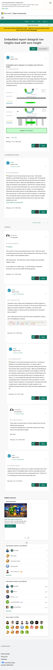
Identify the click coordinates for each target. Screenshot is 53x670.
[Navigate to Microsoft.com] (6, 13)
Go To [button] (44, 21)
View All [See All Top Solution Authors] (9, 575)
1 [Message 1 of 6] (11, 141)
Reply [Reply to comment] (43, 212)
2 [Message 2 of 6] (11, 274)
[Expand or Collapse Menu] (2, 17)
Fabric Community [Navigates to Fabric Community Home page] (19, 13)
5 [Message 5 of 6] (11, 208)
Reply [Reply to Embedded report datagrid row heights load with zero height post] (43, 145)
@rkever (10, 247)
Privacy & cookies (5, 654)
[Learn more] (11, 536)
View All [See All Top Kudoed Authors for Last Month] (9, 611)
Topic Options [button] (43, 49)
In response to (15, 166)
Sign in (33, 21)
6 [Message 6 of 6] (15, 440)
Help (39, 21)
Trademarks (4, 659)
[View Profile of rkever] (12, 57)
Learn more (5, 8)
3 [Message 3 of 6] (12, 481)
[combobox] (38, 25)
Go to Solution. (28, 130)
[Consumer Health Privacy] (26, 665)
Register (27, 21)
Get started (33, 30)
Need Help (14, 137)
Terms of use (4, 656)
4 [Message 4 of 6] (12, 333)
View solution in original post (14, 202)
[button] (33, 49)
